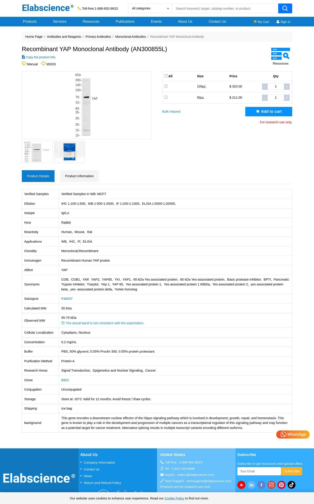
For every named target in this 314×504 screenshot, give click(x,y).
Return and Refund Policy (100, 482)
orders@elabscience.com (195, 475)
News (86, 476)
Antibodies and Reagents (64, 36)
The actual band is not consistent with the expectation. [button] (102, 323)
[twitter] (292, 485)
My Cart (261, 22)
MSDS (51, 64)
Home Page (34, 36)
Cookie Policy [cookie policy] (174, 498)
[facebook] (262, 485)
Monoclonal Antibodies (130, 36)
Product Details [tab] (38, 176)
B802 (65, 380)
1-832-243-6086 (183, 468)
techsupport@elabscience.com (209, 481)
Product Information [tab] (79, 176)
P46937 (67, 298)
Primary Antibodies (98, 36)
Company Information (97, 462)
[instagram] (272, 485)
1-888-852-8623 (106, 8)
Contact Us (217, 21)
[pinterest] (282, 485)
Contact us (89, 469)
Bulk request (171, 111)
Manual (32, 64)
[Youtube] (242, 485)
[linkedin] (252, 485)
